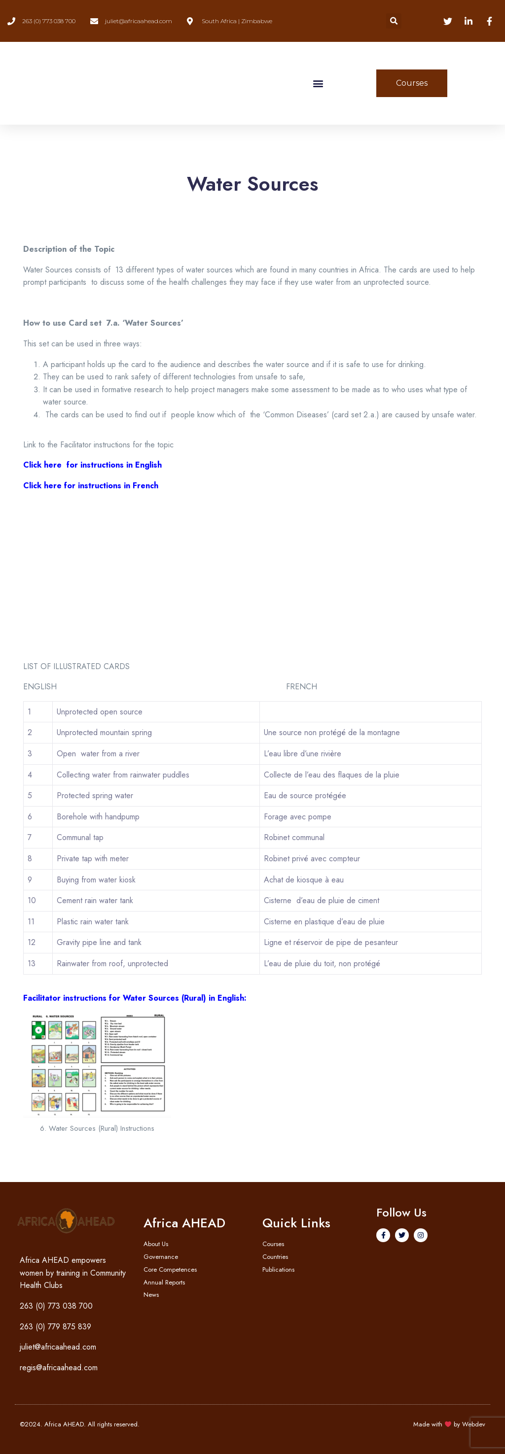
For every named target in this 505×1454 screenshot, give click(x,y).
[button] (393, 21)
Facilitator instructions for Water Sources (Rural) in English (133, 998)
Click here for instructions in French (90, 485)
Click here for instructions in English (92, 465)
